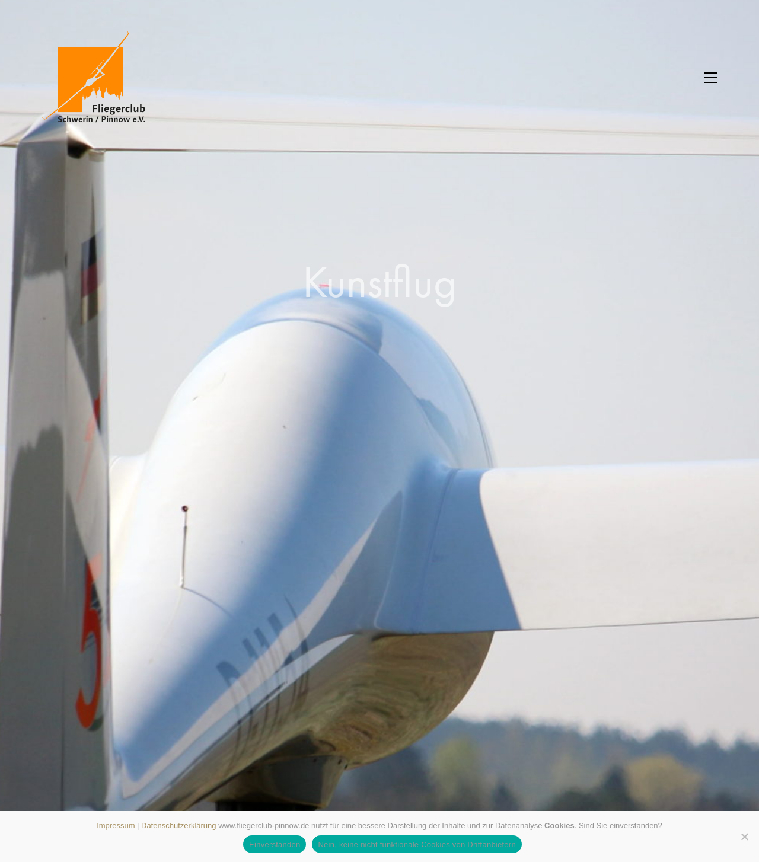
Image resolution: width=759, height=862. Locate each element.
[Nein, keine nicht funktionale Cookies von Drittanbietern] (744, 836)
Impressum (116, 825)
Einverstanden (274, 844)
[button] (710, 77)
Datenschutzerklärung (178, 825)
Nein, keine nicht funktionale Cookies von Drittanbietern (416, 844)
